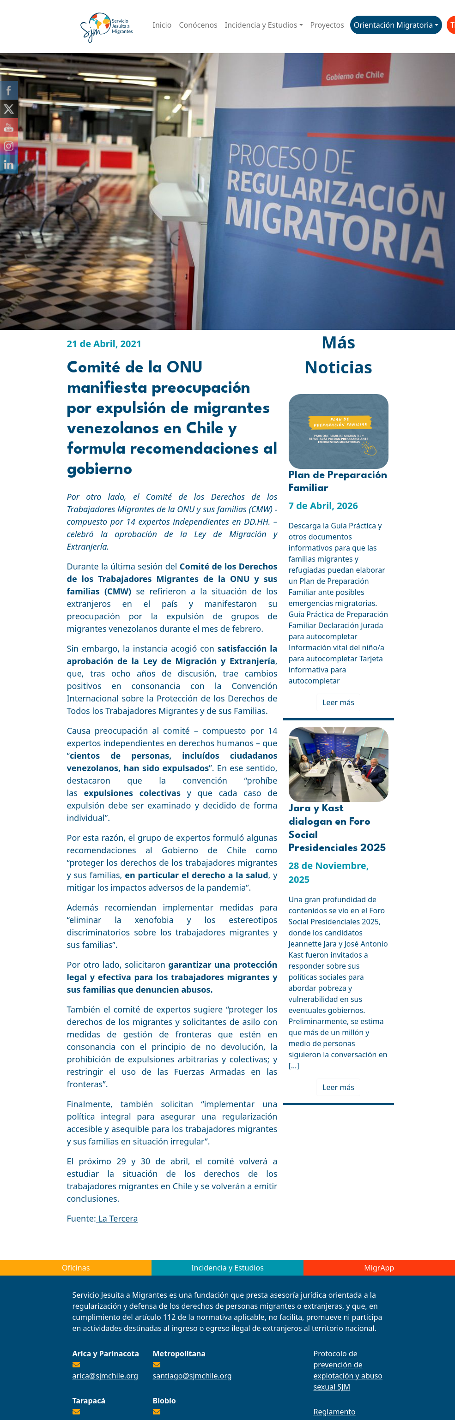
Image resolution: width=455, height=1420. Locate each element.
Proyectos (327, 25)
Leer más (338, 702)
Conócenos (198, 25)
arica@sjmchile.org (106, 1376)
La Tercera (117, 1218)
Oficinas (76, 1268)
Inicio (162, 25)
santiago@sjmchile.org (192, 1376)
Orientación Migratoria (393, 25)
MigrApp (379, 1268)
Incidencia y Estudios (261, 25)
